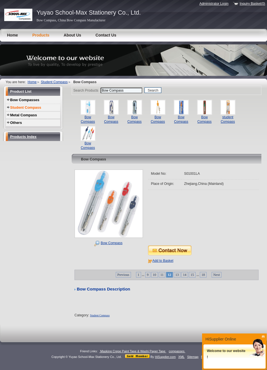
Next (216, 275)
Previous (123, 275)
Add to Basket (162, 261)
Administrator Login (213, 4)
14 (184, 275)
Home (12, 35)
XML (181, 356)
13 (177, 275)
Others (16, 123)
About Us (72, 35)
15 (192, 275)
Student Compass (54, 82)
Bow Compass (111, 243)
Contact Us (106, 35)
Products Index (23, 137)
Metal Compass (23, 115)
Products (40, 35)
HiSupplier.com (165, 356)
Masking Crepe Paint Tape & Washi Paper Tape (132, 351)
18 (203, 275)
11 (162, 275)
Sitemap (192, 356)
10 (154, 275)
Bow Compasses (24, 100)
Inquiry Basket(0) (252, 4)
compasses (177, 351)
